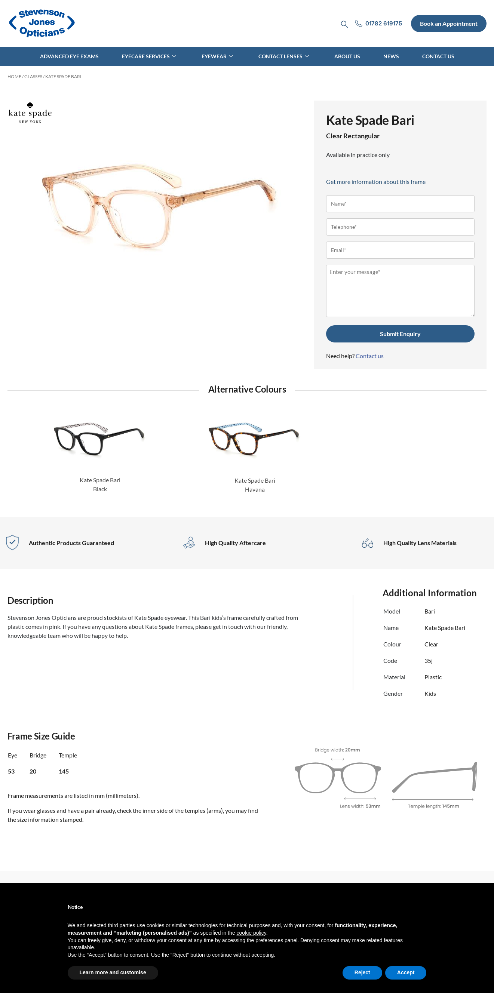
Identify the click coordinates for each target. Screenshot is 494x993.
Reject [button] (362, 972)
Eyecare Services (149, 56)
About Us (347, 56)
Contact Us (438, 56)
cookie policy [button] (251, 933)
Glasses (33, 76)
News (391, 56)
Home (14, 76)
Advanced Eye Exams (69, 56)
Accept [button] (406, 972)
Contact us (370, 355)
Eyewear (217, 56)
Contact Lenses (283, 56)
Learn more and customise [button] (113, 972)
